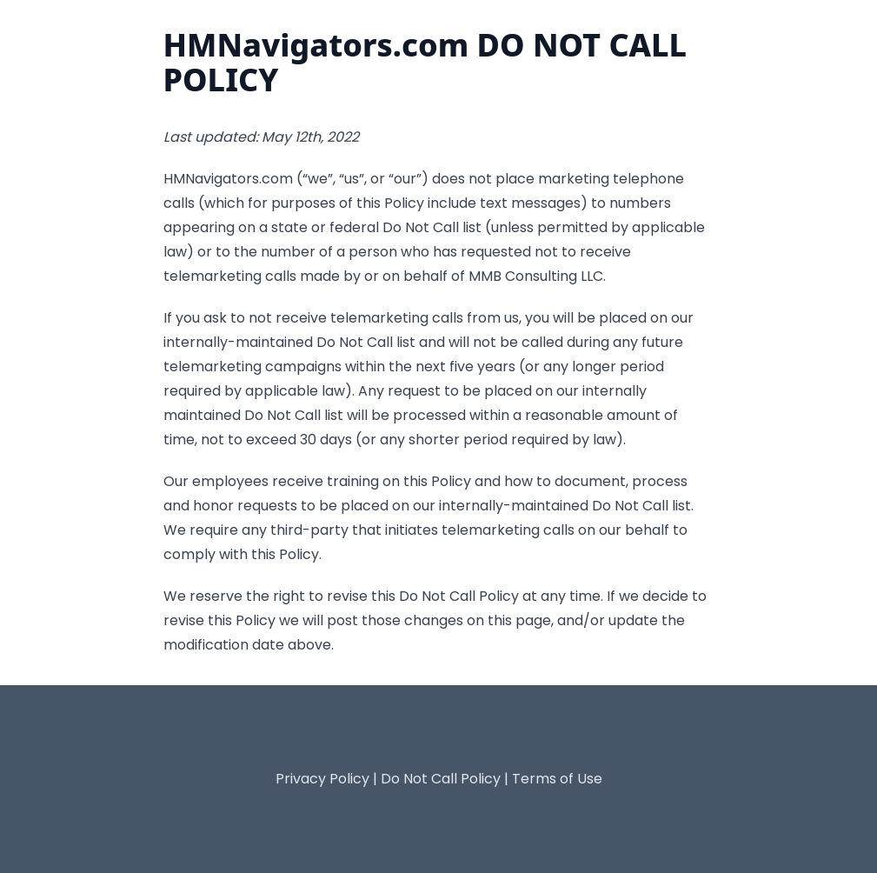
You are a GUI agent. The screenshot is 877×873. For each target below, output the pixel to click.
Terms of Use (557, 779)
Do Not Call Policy (441, 779)
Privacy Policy (322, 779)
